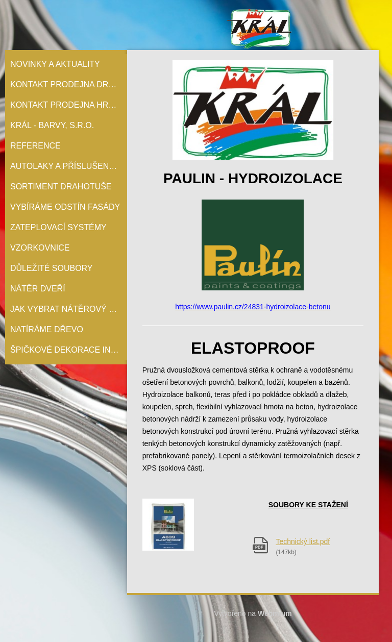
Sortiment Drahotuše (61, 186)
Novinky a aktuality (55, 64)
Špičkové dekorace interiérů (68, 349)
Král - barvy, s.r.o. (52, 125)
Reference (35, 145)
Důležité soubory (51, 268)
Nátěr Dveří (37, 288)
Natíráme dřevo (46, 329)
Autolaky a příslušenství (68, 166)
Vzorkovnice (39, 247)
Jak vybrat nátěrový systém (68, 309)
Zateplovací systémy (58, 227)
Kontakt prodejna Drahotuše (68, 84)
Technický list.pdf (303, 541)
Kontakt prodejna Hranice (68, 105)
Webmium (275, 613)
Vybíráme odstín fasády (65, 207)
